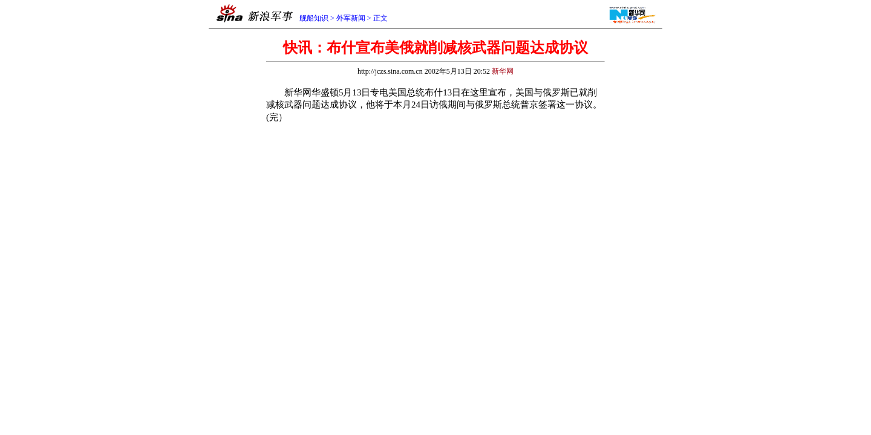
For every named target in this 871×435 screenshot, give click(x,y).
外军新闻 (350, 18)
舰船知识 (313, 18)
